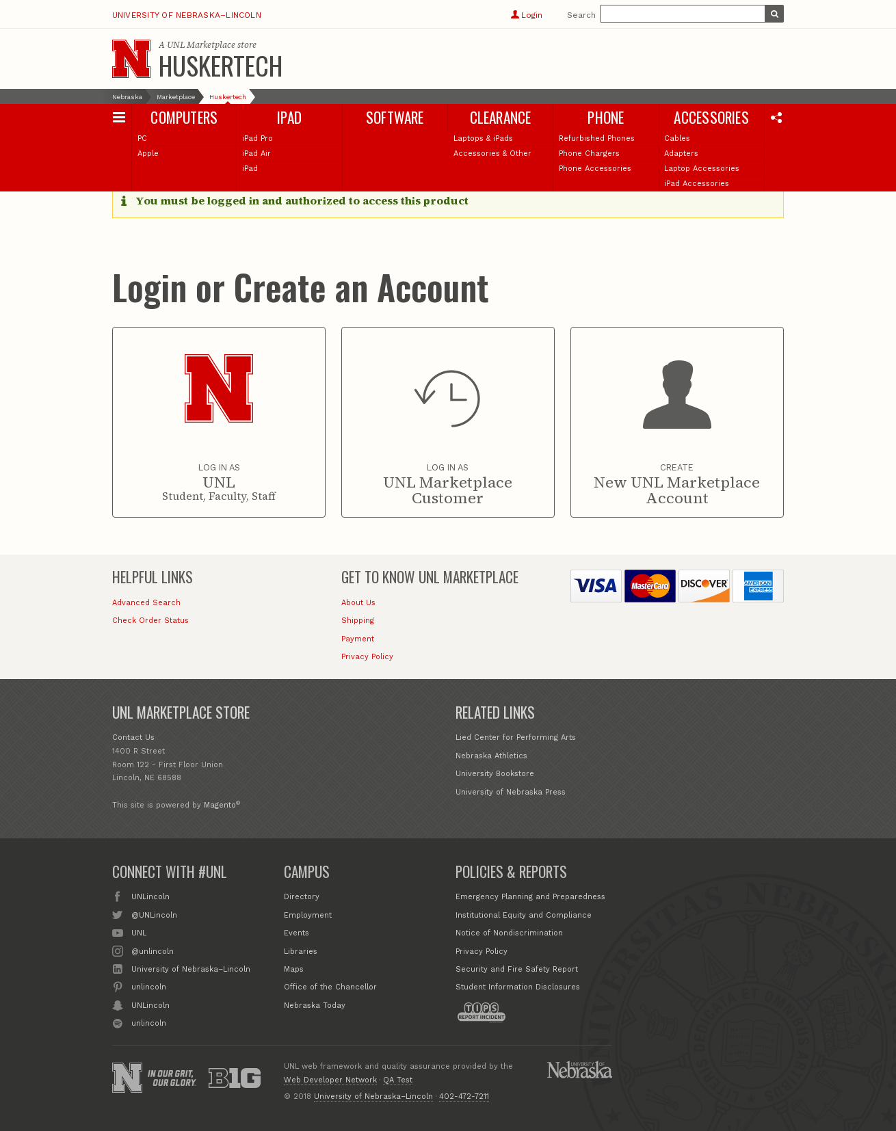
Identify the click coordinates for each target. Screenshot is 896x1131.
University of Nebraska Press (511, 792)
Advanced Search (146, 602)
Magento (220, 805)
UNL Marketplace (201, 45)
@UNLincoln (154, 914)
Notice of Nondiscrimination (509, 933)
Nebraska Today (314, 1005)
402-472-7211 (464, 1096)
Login (526, 15)
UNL (138, 932)
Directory (301, 896)
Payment (357, 639)
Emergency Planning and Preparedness (530, 896)
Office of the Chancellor (330, 987)
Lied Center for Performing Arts (516, 737)
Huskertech (220, 65)
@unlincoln (152, 950)
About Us (358, 602)
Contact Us (133, 737)
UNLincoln (150, 895)
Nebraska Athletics (491, 755)
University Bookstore (495, 773)
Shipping (357, 620)
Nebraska (127, 97)
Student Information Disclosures (518, 987)
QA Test (397, 1080)
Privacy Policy (367, 656)
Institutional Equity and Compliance (524, 915)
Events (296, 933)
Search (581, 15)
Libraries (300, 951)
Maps (294, 969)
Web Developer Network (330, 1080)
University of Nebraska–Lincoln (186, 15)
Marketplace (176, 97)
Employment (308, 915)
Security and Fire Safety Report (517, 969)
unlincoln (148, 986)
